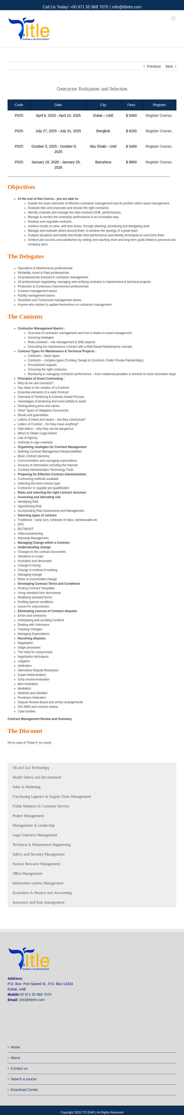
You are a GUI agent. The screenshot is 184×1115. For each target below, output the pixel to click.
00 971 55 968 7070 (35, 994)
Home (15, 1047)
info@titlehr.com (126, 7)
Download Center (24, 1090)
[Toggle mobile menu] (173, 18)
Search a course (23, 1079)
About (15, 1058)
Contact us (19, 1068)
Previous (154, 66)
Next (169, 66)
